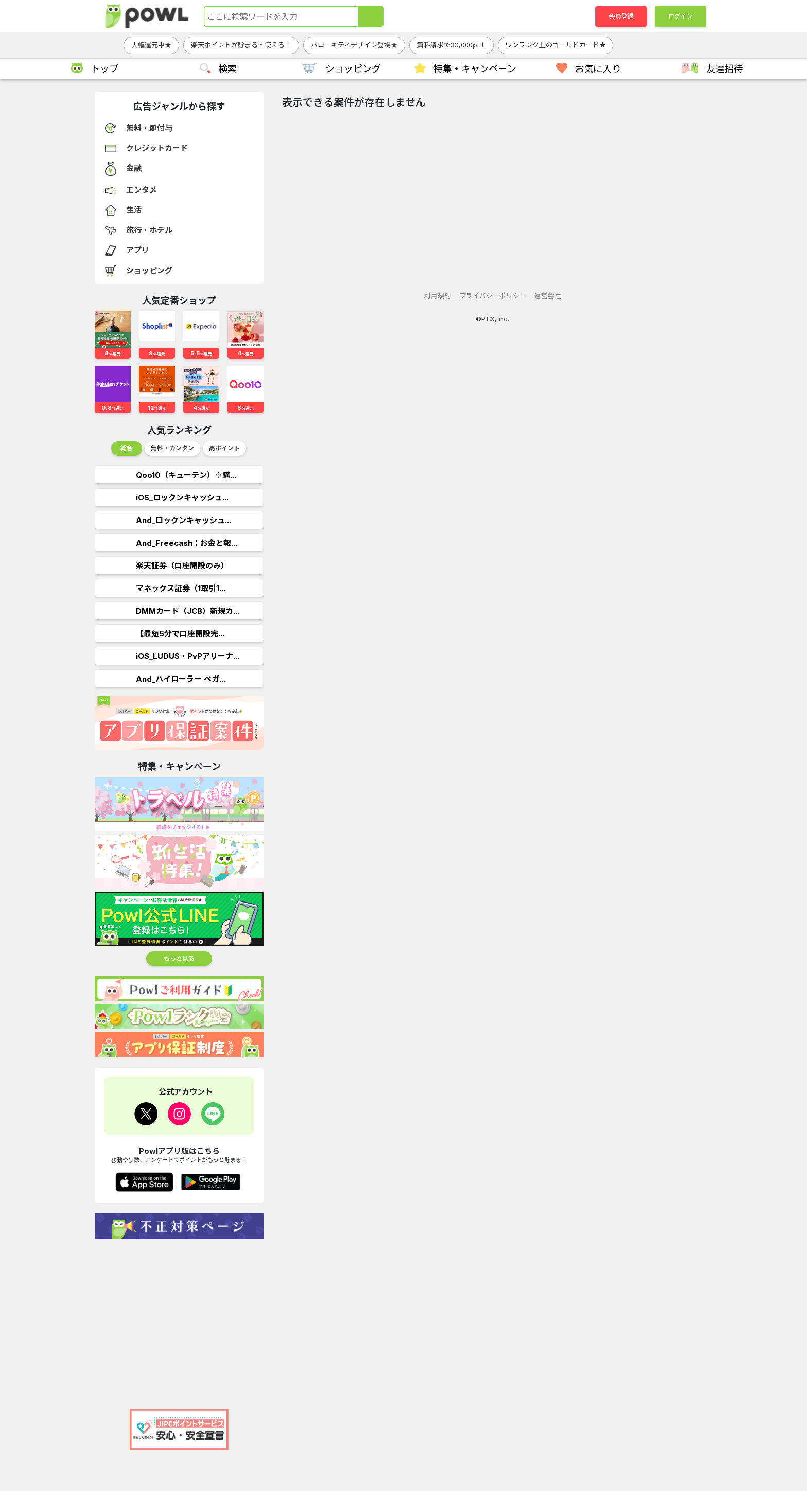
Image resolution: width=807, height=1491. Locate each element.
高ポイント (224, 448)
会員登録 (621, 16)
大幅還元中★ (151, 45)
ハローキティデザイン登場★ (354, 45)
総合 (126, 448)
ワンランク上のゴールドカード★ (555, 45)
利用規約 (437, 296)
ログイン (680, 16)
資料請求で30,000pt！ (451, 45)
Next (256, 451)
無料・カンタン (172, 448)
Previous (103, 451)
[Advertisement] (179, 1318)
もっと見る (179, 958)
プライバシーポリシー (492, 296)
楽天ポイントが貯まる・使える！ (241, 45)
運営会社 (547, 296)
